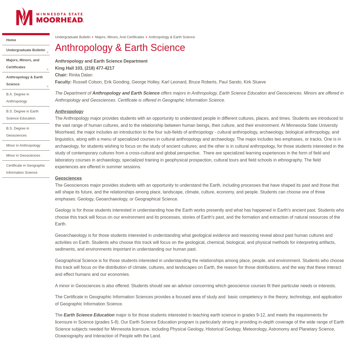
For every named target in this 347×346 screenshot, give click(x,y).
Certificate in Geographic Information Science (25, 168)
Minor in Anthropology (23, 145)
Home (11, 40)
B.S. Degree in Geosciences (17, 131)
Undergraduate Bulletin (25, 50)
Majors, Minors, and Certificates (22, 63)
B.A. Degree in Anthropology (17, 97)
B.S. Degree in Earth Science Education (22, 114)
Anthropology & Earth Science (24, 80)
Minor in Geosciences (23, 155)
